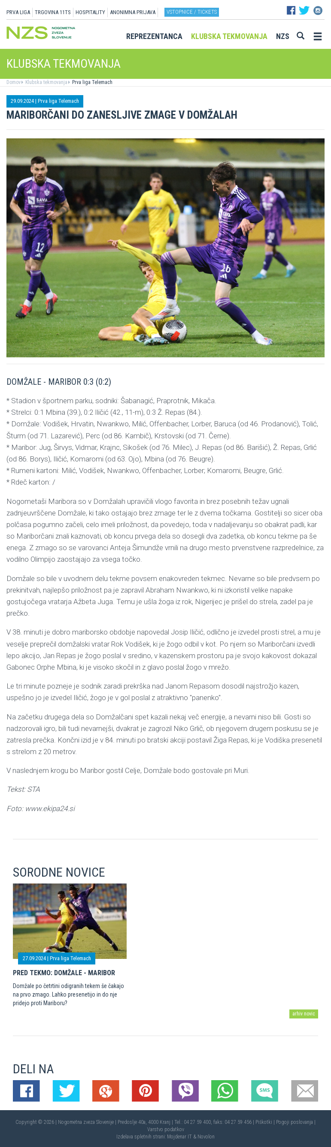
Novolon (206, 1137)
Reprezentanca (154, 36)
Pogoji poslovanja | (296, 1122)
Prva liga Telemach (91, 82)
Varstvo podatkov (165, 1129)
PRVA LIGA (18, 12)
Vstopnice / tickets (192, 12)
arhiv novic (303, 1014)
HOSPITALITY (90, 12)
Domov (13, 82)
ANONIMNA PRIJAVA (132, 12)
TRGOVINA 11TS (53, 12)
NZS (282, 36)
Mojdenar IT (179, 1137)
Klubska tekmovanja (229, 36)
